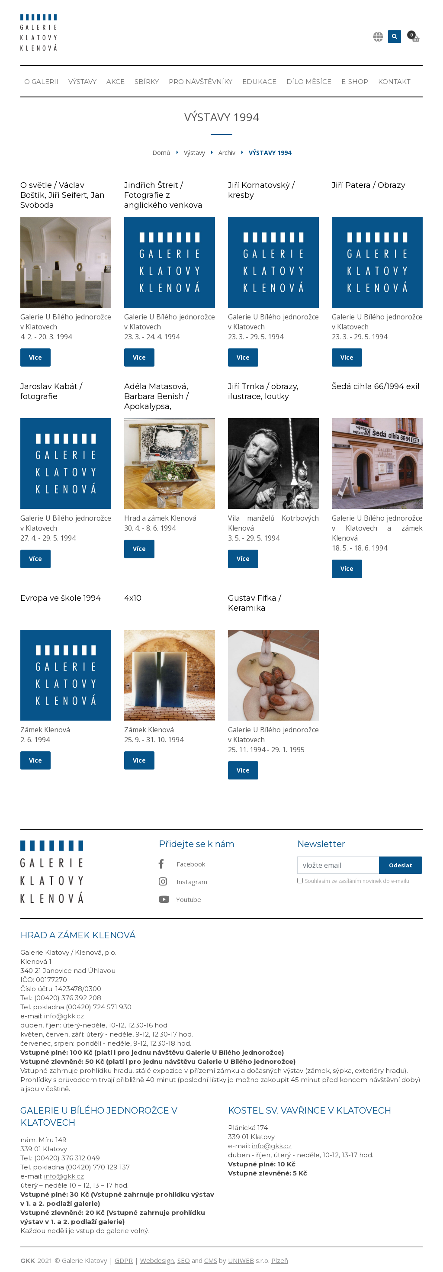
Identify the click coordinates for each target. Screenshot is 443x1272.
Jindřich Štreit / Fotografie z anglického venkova (163, 195)
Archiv (226, 152)
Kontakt (394, 81)
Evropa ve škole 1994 (60, 598)
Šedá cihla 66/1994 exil (376, 386)
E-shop (354, 81)
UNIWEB (241, 1260)
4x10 (132, 598)
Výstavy (82, 81)
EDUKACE (259, 81)
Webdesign (157, 1260)
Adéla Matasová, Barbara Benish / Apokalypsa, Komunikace (156, 401)
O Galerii (41, 81)
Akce (115, 81)
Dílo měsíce (308, 81)
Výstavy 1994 (270, 152)
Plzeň (279, 1260)
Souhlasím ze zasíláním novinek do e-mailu (357, 881)
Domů (161, 152)
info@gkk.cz (64, 1016)
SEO (183, 1260)
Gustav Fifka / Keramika (254, 603)
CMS (210, 1260)
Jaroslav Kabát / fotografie (51, 391)
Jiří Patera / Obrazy (368, 185)
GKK (27, 1260)
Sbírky (147, 81)
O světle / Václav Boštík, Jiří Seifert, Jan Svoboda (62, 195)
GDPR (124, 1260)
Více (35, 357)
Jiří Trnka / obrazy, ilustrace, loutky (263, 391)
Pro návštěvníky (200, 81)
